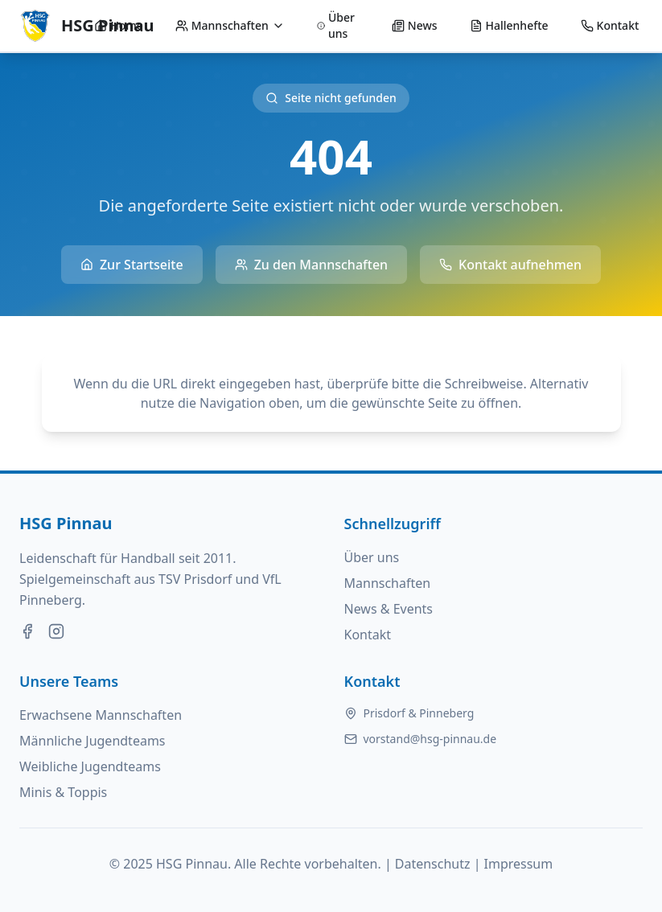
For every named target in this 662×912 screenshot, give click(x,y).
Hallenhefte (509, 25)
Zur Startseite (131, 264)
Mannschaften (230, 25)
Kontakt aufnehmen (510, 264)
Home (118, 25)
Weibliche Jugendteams (90, 766)
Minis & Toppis (63, 792)
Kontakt (610, 25)
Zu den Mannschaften (311, 264)
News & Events (389, 609)
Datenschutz (433, 864)
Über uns (336, 25)
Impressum (518, 864)
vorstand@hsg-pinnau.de (430, 738)
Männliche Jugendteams (92, 741)
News (415, 25)
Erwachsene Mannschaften (100, 715)
